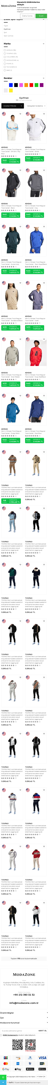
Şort (5, 32)
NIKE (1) (8, 70)
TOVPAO (5, 485)
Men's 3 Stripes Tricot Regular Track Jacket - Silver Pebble (11, 376)
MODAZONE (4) (11, 60)
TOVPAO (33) (10, 53)
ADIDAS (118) (10, 50)
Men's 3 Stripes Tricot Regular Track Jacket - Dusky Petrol (11, 432)
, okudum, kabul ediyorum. (18, 1035)
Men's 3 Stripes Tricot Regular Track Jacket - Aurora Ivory (11, 263)
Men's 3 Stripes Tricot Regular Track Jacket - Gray (35, 207)
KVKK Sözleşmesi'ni (10, 1035)
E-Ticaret (16, 1082)
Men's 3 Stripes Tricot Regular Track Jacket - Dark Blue (35, 432)
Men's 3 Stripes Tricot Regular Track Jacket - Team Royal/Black (36, 263)
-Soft (10, 1082)
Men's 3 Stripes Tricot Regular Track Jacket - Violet (35, 320)
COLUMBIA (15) (11, 57)
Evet (41, 16)
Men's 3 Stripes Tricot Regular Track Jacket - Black (11, 207)
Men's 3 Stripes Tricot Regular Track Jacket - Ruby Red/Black (35, 376)
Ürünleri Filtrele (12, 106)
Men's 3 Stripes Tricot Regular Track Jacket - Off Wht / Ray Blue (11, 152)
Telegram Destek (3, 1082)
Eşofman (7, 29)
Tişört (6, 26)
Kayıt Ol (43, 1031)
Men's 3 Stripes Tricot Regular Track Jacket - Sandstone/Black (11, 320)
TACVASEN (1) (10, 67)
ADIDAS (4, 147)
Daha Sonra (27, 16)
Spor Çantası (8, 36)
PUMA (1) (8, 64)
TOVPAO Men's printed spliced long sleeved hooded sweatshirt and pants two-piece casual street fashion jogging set (12, 491)
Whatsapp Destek (3, 1077)
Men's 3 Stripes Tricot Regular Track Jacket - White (35, 151)
